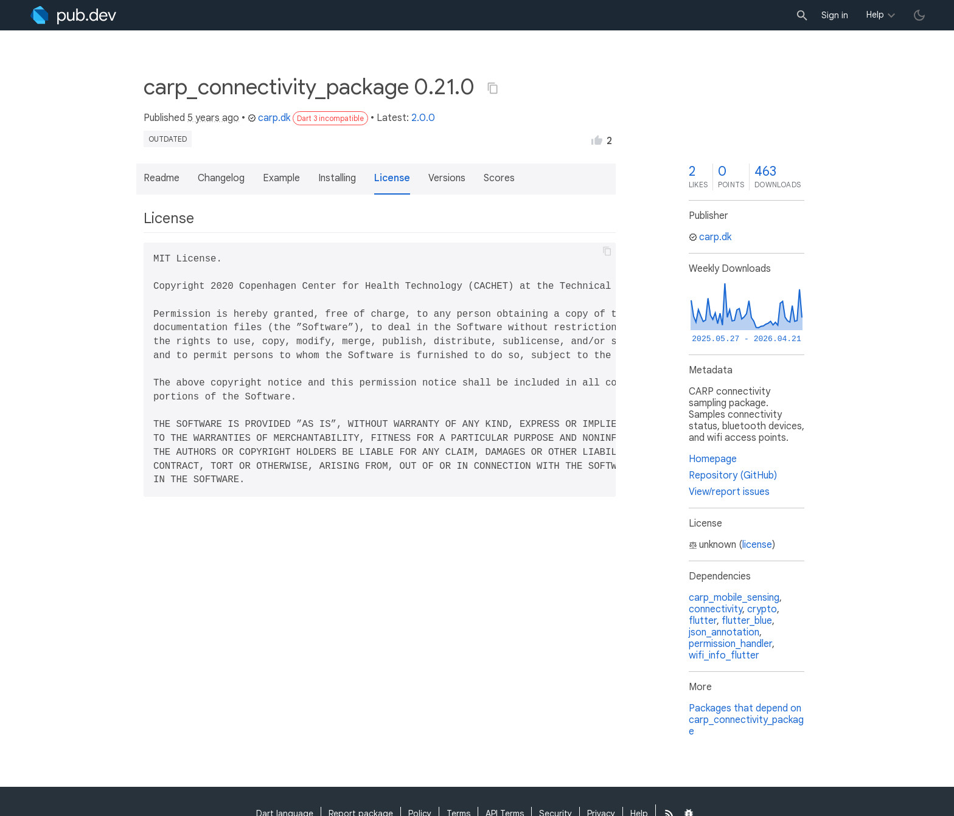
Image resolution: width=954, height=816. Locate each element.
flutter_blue (747, 621)
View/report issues (729, 492)
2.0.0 (423, 118)
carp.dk (269, 118)
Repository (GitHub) (733, 475)
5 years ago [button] (213, 118)
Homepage (713, 459)
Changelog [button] (221, 178)
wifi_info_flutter (724, 655)
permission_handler (730, 644)
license (757, 545)
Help (875, 14)
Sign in (834, 15)
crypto (762, 609)
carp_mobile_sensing (734, 598)
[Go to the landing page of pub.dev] (73, 15)
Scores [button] (499, 178)
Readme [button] (161, 178)
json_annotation (724, 632)
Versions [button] (446, 178)
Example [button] (281, 178)
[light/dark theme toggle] (919, 15)
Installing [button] (337, 178)
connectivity (715, 609)
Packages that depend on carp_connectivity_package (746, 720)
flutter (703, 621)
